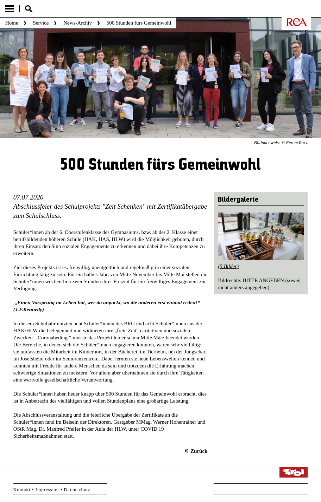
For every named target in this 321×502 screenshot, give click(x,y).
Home (11, 23)
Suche (29, 9)
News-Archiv (77, 23)
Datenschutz (77, 489)
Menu (9, 9)
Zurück (198, 451)
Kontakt (22, 489)
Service (41, 23)
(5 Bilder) (228, 266)
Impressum (47, 489)
